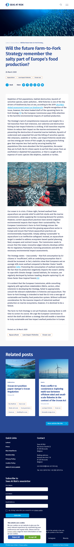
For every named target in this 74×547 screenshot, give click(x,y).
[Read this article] (20, 369)
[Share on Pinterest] (38, 84)
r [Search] (61, 4)
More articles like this (55, 423)
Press (8, 447)
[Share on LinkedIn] (31, 84)
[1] (20, 113)
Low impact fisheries (24, 77)
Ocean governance (26, 408)
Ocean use (38, 77)
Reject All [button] (16, 537)
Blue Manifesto (12, 404)
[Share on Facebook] (27, 84)
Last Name (9, 494)
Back (9, 84)
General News (15, 43)
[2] (17, 267)
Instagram (51, 538)
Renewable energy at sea (48, 412)
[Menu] (67, 5)
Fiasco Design (64, 545)
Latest (8, 43)
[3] (19, 267)
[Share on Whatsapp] (34, 84)
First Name (9, 485)
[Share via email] (42, 84)
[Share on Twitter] (23, 84)
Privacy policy (23, 545)
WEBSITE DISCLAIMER (13, 467)
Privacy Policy (10, 459)
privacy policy (38, 510)
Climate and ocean (13, 408)
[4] (37, 278)
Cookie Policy (10, 463)
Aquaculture (11, 77)
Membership (10, 455)
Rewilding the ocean (22, 412)
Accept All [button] (32, 537)
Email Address (10, 502)
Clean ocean (22, 404)
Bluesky (65, 538)
